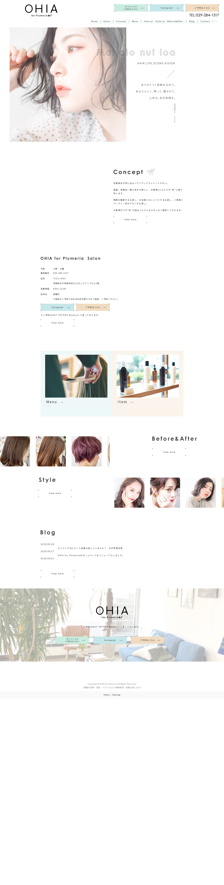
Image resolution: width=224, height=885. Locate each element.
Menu (133, 21)
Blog (191, 21)
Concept (118, 21)
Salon (103, 21)
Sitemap (116, 694)
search (216, 21)
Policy (106, 694)
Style (157, 21)
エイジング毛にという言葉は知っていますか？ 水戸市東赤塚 (90, 547)
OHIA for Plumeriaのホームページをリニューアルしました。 (91, 555)
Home (90, 21)
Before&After (174, 21)
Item (145, 21)
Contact (205, 21)
